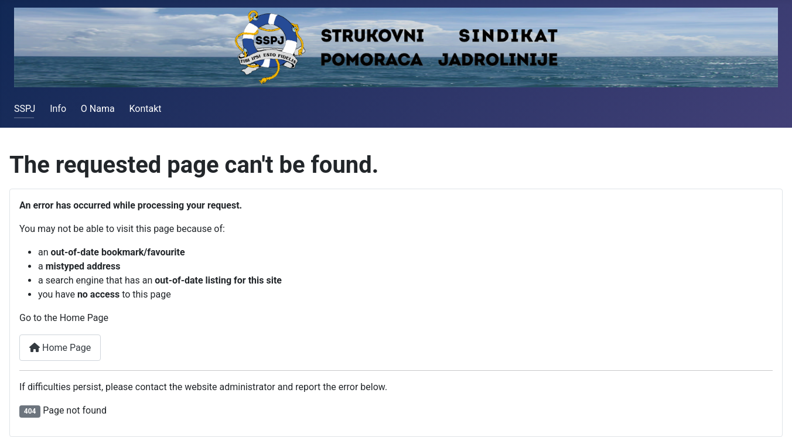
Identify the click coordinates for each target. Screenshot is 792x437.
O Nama (98, 108)
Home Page (60, 347)
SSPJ (24, 108)
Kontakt (145, 108)
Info (58, 108)
